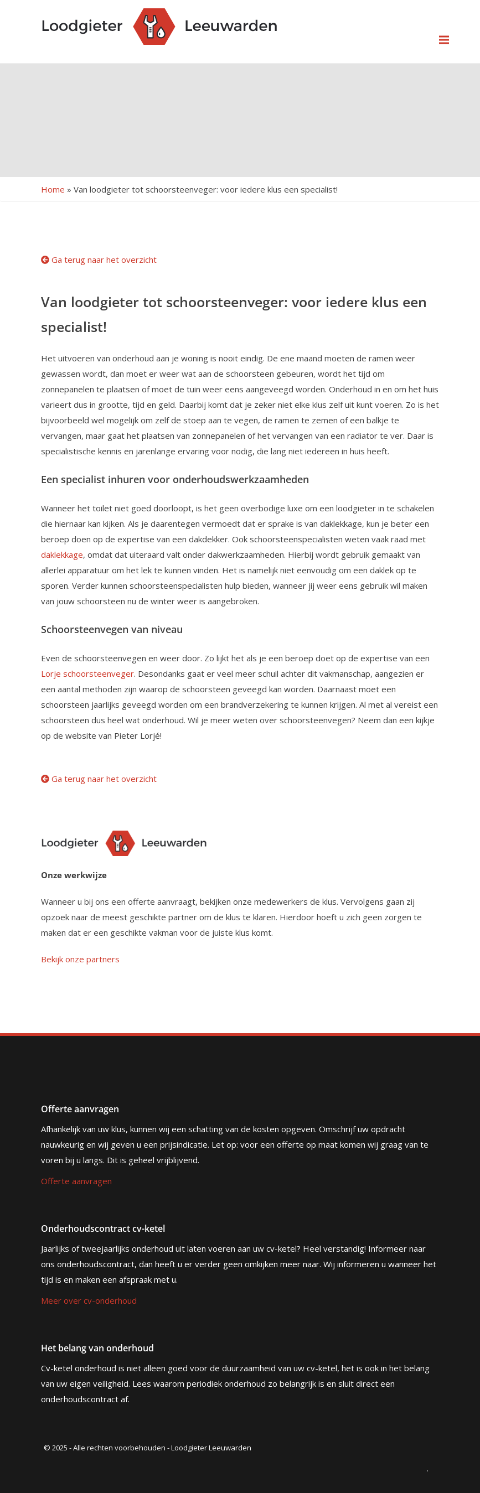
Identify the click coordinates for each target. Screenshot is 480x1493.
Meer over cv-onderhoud (89, 1300)
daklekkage (62, 554)
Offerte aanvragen (76, 1180)
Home (53, 189)
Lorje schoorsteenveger (87, 673)
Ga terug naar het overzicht (99, 259)
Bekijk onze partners (80, 959)
